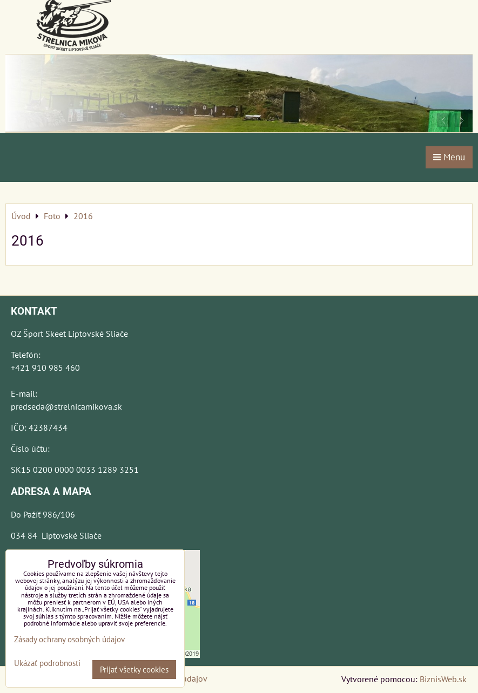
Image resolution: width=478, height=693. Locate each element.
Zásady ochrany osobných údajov (69, 639)
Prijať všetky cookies (134, 669)
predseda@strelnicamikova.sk (66, 406)
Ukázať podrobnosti (47, 663)
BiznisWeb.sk (443, 679)
